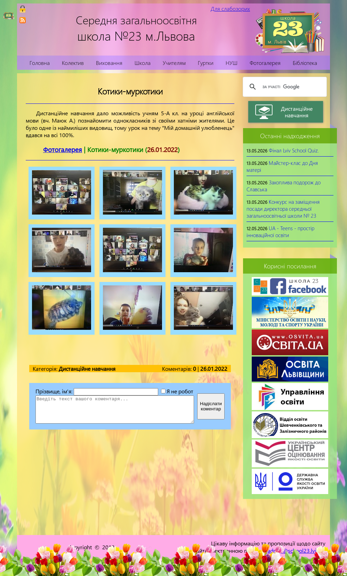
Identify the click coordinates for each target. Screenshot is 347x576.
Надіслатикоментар (211, 406)
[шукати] (284, 87)
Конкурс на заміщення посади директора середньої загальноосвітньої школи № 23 (283, 208)
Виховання (109, 62)
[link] (22, 20)
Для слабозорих (230, 8)
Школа (143, 62)
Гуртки (205, 62)
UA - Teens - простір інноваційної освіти (280, 232)
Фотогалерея (265, 62)
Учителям (174, 62)
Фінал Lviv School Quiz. (294, 150)
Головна (40, 62)
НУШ (231, 62)
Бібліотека (305, 62)
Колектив (73, 62)
